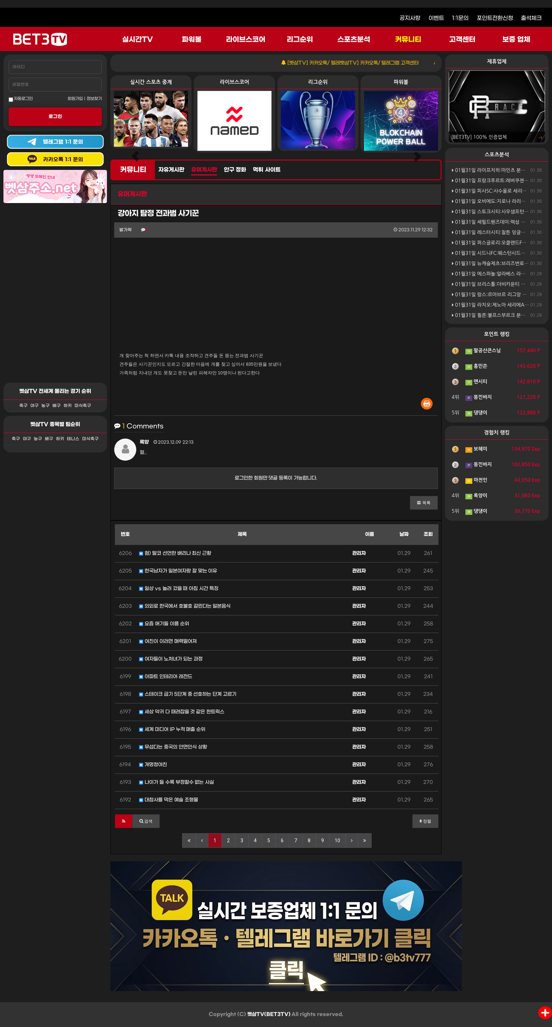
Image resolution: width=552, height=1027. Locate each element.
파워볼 (191, 40)
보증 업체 (516, 40)
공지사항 (410, 18)
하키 (67, 405)
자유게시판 (171, 169)
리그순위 (300, 40)
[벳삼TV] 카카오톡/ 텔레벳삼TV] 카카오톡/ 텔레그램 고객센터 (359, 63)
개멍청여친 (153, 765)
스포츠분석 (353, 40)
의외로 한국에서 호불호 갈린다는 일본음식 (184, 606)
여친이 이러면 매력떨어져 (168, 641)
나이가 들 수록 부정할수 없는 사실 (176, 782)
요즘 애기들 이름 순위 (164, 624)
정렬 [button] (425, 821)
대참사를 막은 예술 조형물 (168, 800)
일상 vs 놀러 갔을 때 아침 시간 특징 (178, 589)
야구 (34, 405)
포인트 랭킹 (497, 334)
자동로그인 (21, 99)
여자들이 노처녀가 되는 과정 (171, 659)
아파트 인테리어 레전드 (165, 677)
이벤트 (436, 18)
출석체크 (531, 18)
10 (337, 840)
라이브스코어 (245, 40)
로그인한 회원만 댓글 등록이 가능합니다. (276, 478)
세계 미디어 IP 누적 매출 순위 (172, 729)
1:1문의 (460, 18)
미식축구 (83, 405)
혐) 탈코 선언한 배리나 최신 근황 (175, 553)
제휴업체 (496, 61)
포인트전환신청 (495, 18)
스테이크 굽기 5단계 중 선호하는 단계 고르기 (187, 694)
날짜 (404, 534)
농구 (45, 405)
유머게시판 (204, 169)
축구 (23, 405)
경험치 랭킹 (497, 432)
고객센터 (462, 40)
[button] (424, 503)
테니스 (73, 438)
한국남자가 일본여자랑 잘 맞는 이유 (178, 571)
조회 (428, 534)
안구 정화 (235, 169)
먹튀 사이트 (266, 169)
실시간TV (137, 40)
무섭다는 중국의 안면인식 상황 (173, 747)
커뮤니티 (408, 40)
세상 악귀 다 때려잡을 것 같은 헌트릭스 (181, 712)
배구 (56, 405)
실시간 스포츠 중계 (151, 82)
